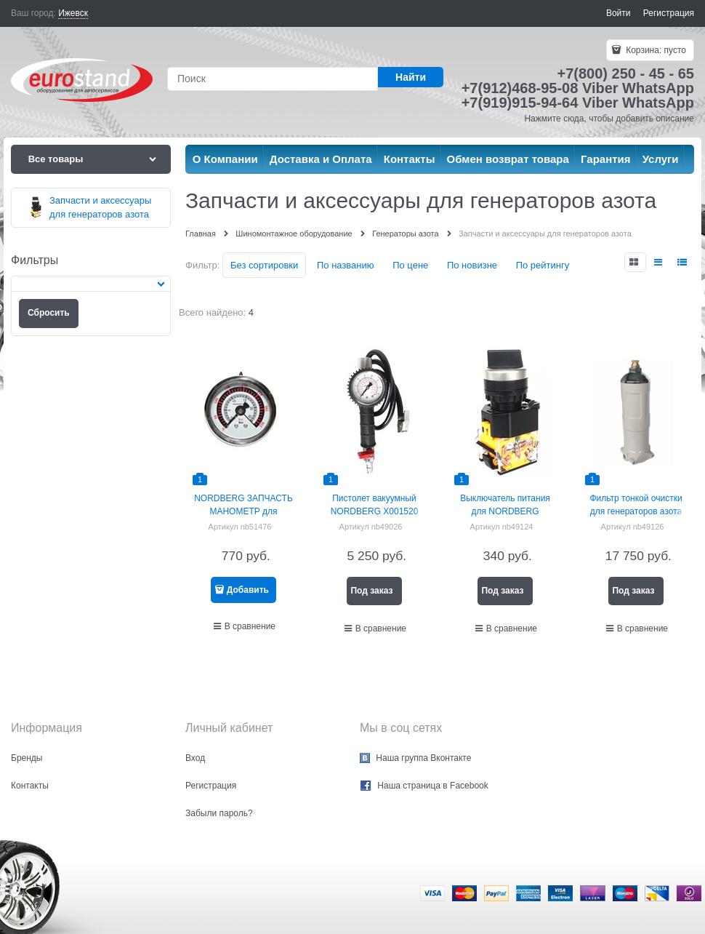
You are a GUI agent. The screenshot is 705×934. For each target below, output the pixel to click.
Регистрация (668, 13)
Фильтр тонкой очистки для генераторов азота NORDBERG (635, 511)
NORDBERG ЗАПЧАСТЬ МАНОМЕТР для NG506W (243, 511)
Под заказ (371, 591)
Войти (618, 13)
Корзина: (655, 50)
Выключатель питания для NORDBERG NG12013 (505, 511)
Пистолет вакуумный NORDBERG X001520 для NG (375, 511)
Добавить (248, 590)
